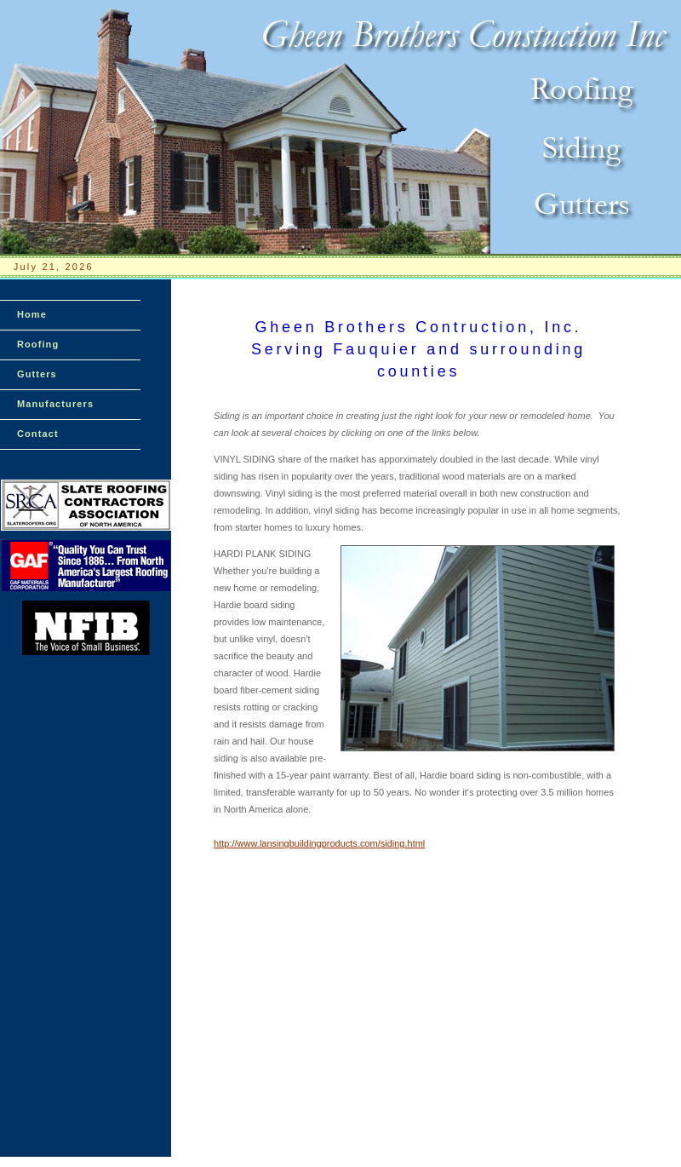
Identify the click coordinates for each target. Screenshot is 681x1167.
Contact (38, 433)
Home (32, 314)
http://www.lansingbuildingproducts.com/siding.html (319, 843)
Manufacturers (55, 404)
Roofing (38, 344)
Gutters (37, 374)
